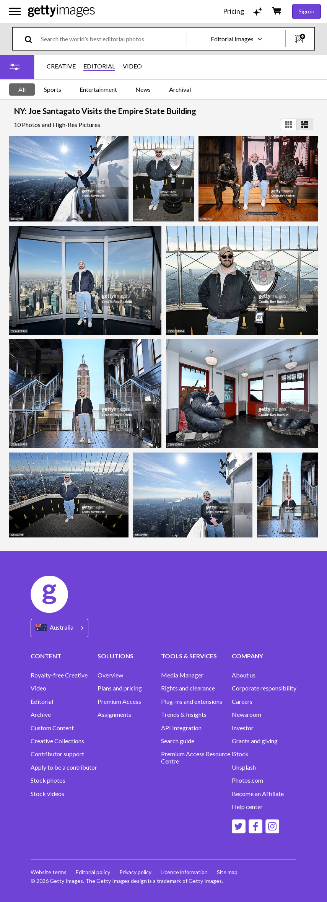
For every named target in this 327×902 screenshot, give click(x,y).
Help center (247, 806)
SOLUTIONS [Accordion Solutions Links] (115, 655)
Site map (227, 872)
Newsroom (246, 714)
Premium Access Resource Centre (195, 757)
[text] (112, 39)
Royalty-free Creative (59, 675)
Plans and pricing (120, 688)
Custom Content (52, 728)
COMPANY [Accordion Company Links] (247, 655)
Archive (41, 714)
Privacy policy (135, 872)
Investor (243, 728)
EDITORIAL (99, 66)
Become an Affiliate (258, 793)
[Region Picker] (59, 628)
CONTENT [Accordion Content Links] (46, 655)
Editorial (42, 701)
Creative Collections (57, 741)
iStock (240, 754)
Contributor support (57, 754)
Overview (110, 675)
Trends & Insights (184, 714)
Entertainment (98, 89)
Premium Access (119, 701)
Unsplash (244, 767)
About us (243, 675)
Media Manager (182, 675)
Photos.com (247, 780)
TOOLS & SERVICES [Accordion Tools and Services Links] (189, 655)
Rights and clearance (188, 688)
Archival (180, 89)
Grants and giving (255, 741)
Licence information (184, 872)
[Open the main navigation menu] (15, 11)
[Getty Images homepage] (61, 11)
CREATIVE (61, 66)
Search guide (177, 741)
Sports (52, 89)
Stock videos (47, 793)
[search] (31, 39)
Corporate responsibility (264, 688)
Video (38, 688)
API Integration (181, 728)
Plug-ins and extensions (191, 701)
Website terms (49, 872)
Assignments (114, 714)
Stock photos (48, 780)
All (22, 89)
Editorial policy (93, 872)
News (143, 89)
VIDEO (132, 66)
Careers (242, 701)
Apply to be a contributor (64, 767)
